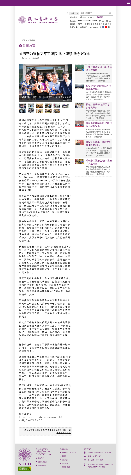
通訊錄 (83, 17)
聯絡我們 (40, 458)
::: (67, 13)
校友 (80, 24)
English (91, 17)
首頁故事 (73, 27)
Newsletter (94, 27)
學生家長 (88, 24)
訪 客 (107, 24)
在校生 (73, 21)
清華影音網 (65, 467)
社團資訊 (64, 460)
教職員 (73, 24)
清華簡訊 (84, 27)
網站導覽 (73, 17)
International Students (87, 21)
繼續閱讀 (101, 81)
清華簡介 (64, 463)
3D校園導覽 (41, 465)
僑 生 (101, 21)
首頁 (23, 40)
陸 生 (108, 21)
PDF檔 (68, 432)
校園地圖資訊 (41, 462)
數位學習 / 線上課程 (68, 452)
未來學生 (98, 24)
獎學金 (63, 456)
